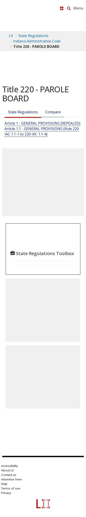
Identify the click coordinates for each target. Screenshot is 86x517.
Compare (53, 111)
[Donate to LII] (61, 8)
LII (11, 35)
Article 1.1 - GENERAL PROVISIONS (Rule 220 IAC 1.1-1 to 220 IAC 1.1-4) (42, 131)
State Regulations (33, 35)
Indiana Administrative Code (36, 41)
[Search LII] (69, 8)
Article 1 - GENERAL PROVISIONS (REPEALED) (42, 123)
